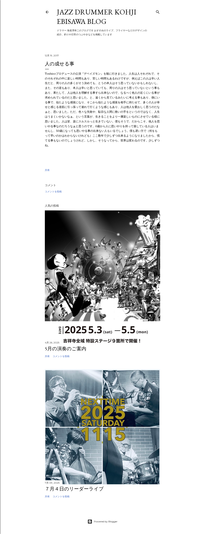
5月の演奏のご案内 (65, 348)
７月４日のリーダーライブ (74, 489)
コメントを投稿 (53, 191)
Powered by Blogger (102, 521)
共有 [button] (47, 170)
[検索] (157, 11)
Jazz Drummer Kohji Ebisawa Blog (96, 16)
